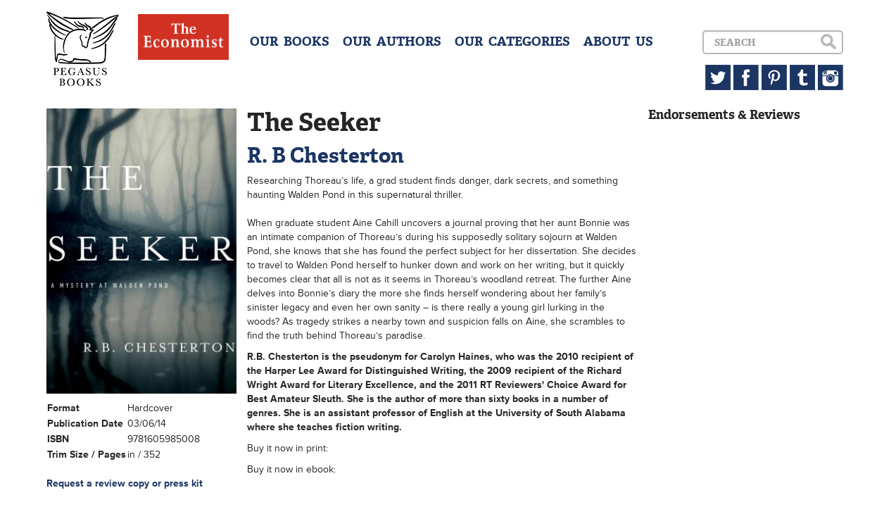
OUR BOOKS (289, 41)
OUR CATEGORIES (512, 41)
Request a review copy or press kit (124, 483)
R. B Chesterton (325, 155)
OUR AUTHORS (392, 41)
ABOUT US (618, 41)
